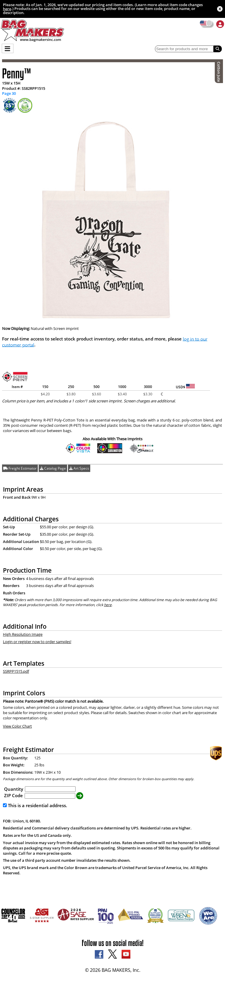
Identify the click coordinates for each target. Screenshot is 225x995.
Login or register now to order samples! (37, 641)
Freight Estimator (20, 468)
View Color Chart (17, 726)
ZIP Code (13, 795)
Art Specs (79, 468)
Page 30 (9, 93)
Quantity (13, 789)
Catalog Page (53, 468)
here (7, 8)
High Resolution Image (22, 634)
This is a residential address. (35, 805)
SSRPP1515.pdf (16, 671)
